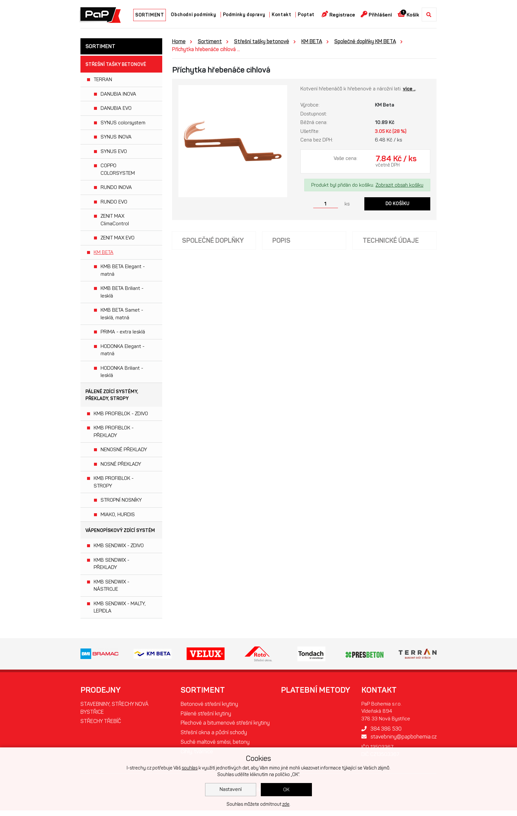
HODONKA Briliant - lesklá (122, 372)
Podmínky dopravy (244, 14)
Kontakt (281, 14)
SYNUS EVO (114, 151)
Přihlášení (376, 14)
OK (286, 790)
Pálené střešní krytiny (206, 713)
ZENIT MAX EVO (118, 238)
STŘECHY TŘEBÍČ (100, 721)
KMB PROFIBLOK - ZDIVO (121, 414)
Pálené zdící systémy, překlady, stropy (111, 395)
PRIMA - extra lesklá (123, 332)
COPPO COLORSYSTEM (118, 169)
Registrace (338, 14)
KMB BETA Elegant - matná (123, 270)
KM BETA (103, 252)
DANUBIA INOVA (118, 94)
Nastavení (231, 789)
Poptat (306, 14)
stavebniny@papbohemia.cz (399, 737)
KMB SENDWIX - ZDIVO (119, 546)
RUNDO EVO (114, 202)
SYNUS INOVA (116, 137)
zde (285, 804)
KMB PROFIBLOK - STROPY (114, 482)
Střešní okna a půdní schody (214, 741)
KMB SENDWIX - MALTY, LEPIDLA (120, 607)
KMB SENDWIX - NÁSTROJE (111, 585)
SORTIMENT (149, 15)
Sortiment (210, 41)
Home (179, 41)
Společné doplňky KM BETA (365, 41)
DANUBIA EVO (116, 108)
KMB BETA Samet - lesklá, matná (122, 314)
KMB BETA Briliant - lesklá (122, 292)
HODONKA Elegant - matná (122, 350)
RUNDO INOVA (116, 187)
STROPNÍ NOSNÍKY (121, 500)
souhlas (190, 768)
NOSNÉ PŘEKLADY (121, 464)
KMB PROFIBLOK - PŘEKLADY (114, 431)
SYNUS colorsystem (123, 123)
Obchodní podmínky (193, 14)
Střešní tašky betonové (115, 64)
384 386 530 (381, 729)
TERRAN (103, 79)
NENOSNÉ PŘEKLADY (124, 450)
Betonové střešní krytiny (210, 704)
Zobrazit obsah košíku (399, 185)
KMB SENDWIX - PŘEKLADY (111, 564)
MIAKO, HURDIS (118, 515)
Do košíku (397, 203)
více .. (409, 89)
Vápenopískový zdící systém (120, 530)
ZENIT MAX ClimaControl (115, 220)
